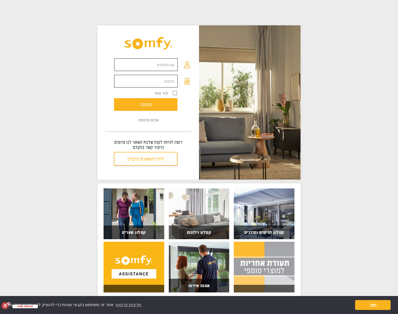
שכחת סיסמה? (148, 120)
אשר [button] (373, 305)
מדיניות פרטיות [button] (128, 305)
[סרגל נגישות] (5, 305)
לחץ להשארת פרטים (145, 159)
